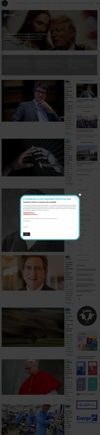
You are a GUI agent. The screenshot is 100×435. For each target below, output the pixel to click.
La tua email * (36, 228)
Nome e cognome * (36, 222)
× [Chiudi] (80, 195)
